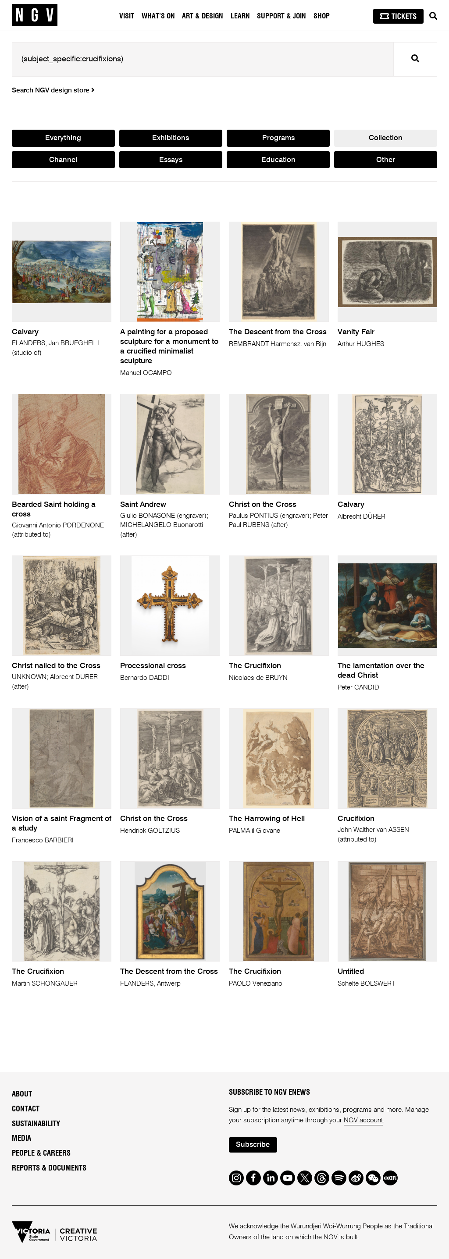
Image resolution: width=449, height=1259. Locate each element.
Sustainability (36, 1124)
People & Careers (41, 1153)
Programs (278, 138)
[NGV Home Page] (34, 15)
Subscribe (253, 1145)
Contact (25, 1109)
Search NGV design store (53, 90)
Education (278, 160)
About (22, 1094)
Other (385, 160)
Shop (322, 16)
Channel (63, 160)
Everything (63, 138)
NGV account (363, 1120)
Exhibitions (170, 138)
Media (21, 1138)
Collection (386, 138)
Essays (170, 160)
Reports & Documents (49, 1168)
